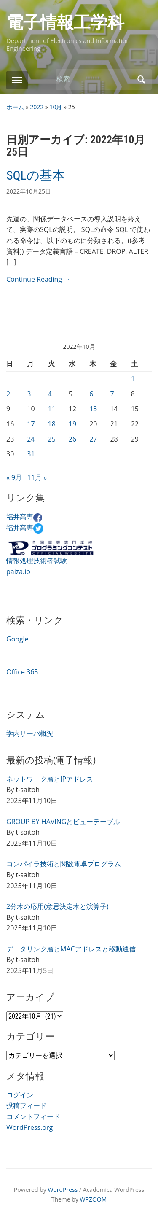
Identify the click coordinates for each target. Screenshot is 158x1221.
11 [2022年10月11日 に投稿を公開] (52, 408)
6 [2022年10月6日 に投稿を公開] (91, 394)
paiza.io (18, 571)
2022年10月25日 (28, 191)
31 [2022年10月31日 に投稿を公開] (31, 453)
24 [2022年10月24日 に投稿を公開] (31, 439)
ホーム (15, 107)
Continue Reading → (38, 279)
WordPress (63, 1190)
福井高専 (24, 516)
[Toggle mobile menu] (17, 80)
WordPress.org (29, 1127)
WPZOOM (93, 1199)
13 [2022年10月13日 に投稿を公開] (93, 408)
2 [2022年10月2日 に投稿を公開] (8, 394)
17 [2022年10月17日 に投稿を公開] (31, 424)
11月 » (37, 477)
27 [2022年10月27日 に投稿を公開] (93, 439)
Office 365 (22, 672)
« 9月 (14, 477)
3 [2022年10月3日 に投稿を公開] (29, 394)
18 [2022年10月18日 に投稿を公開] (52, 424)
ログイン (19, 1095)
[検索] (94, 79)
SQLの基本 (35, 175)
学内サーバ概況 (30, 733)
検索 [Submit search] (141, 79)
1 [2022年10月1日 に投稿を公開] (133, 378)
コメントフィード (33, 1116)
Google (17, 639)
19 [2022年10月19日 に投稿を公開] (72, 424)
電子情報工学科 (65, 22)
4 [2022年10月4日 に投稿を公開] (50, 394)
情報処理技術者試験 (36, 560)
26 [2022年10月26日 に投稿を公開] (72, 439)
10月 (55, 107)
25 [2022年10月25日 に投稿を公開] (52, 439)
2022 (36, 107)
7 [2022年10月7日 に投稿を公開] (112, 394)
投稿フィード (26, 1105)
